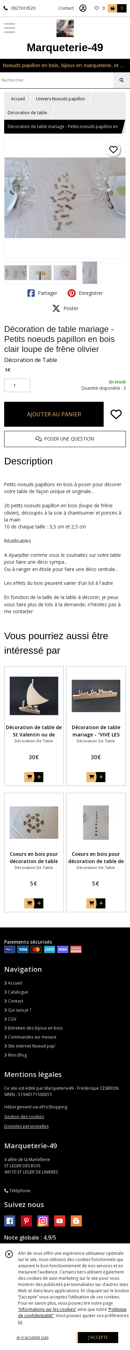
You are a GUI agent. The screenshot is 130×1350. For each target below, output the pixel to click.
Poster (65, 308)
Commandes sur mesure (30, 1037)
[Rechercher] (121, 80)
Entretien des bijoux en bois (33, 1028)
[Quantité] (17, 385)
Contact (66, 8)
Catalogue (16, 992)
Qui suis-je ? (17, 1010)
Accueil (18, 99)
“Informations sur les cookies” (47, 1309)
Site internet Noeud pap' (30, 1046)
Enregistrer (85, 293)
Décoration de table (27, 113)
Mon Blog (15, 1055)
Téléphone (17, 1191)
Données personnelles (26, 1126)
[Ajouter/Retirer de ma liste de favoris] (116, 414)
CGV (10, 1019)
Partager (42, 293)
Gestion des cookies (24, 1117)
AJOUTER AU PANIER (54, 414)
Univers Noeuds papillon (60, 99)
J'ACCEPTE (98, 1337)
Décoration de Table (30, 360)
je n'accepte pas (33, 1337)
